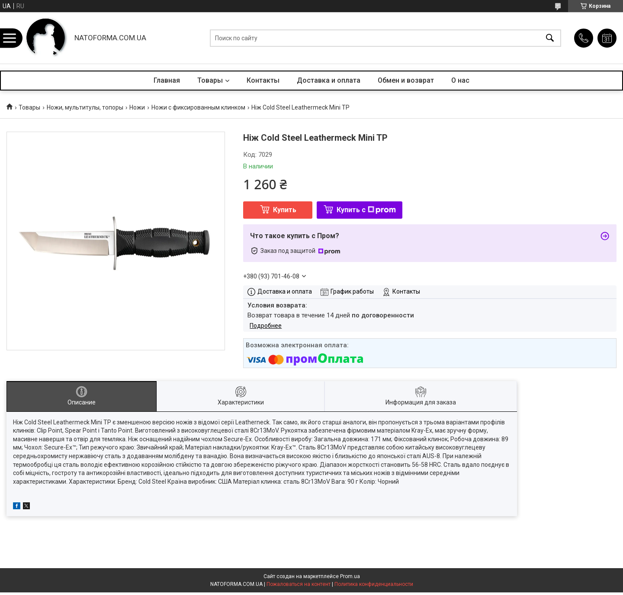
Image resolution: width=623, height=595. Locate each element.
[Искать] (550, 38)
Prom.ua (350, 576)
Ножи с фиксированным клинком (198, 107)
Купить (284, 210)
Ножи (137, 107)
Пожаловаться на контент (299, 584)
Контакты (263, 80)
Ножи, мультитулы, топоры (85, 107)
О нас (460, 80)
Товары (210, 80)
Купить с (366, 210)
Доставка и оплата (328, 80)
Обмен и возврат (406, 80)
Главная (167, 80)
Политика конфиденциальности (373, 584)
